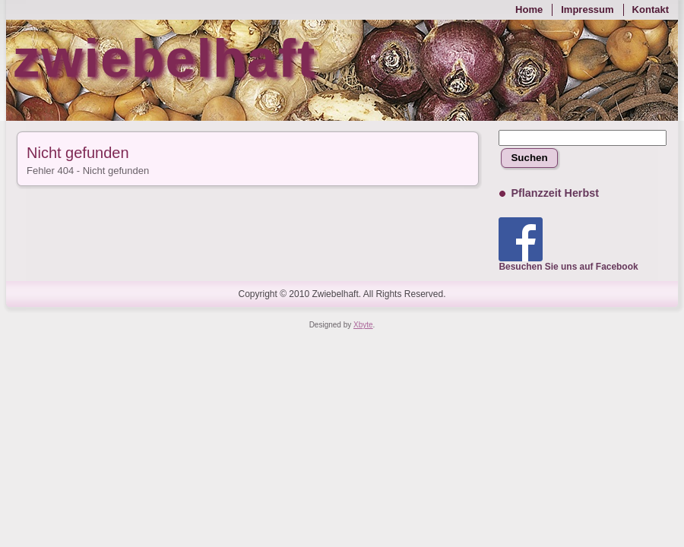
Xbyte (363, 325)
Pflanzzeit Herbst (554, 193)
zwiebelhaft (164, 58)
